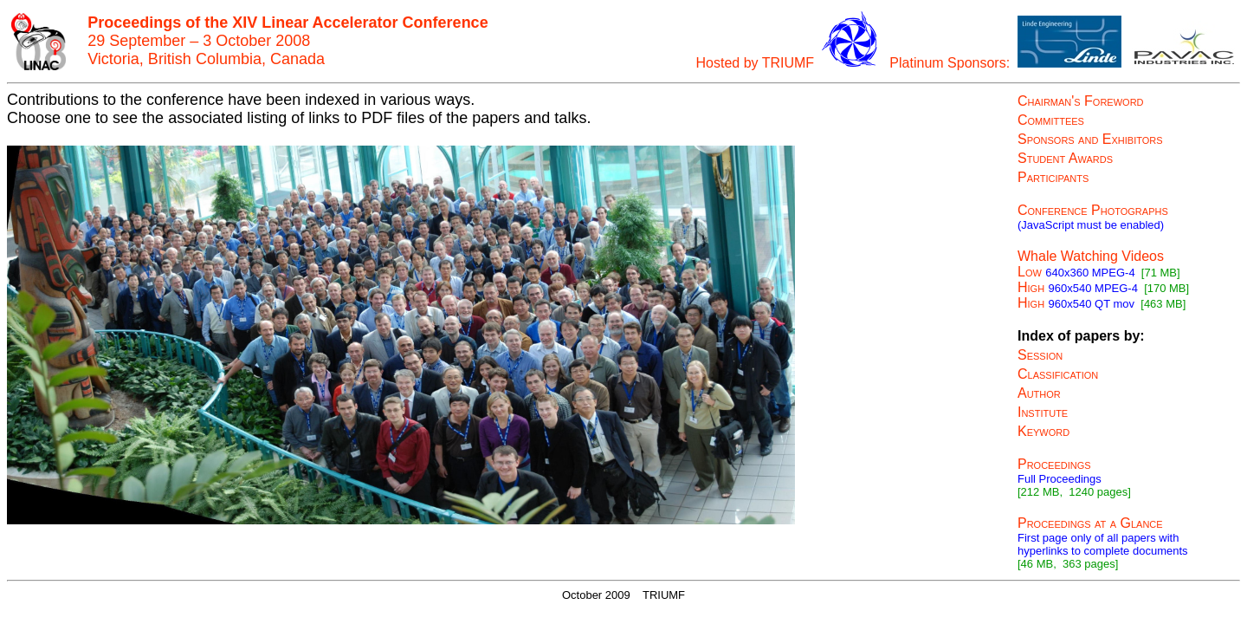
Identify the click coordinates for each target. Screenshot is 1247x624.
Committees (1051, 120)
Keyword (1043, 431)
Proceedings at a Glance (1090, 523)
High (1031, 287)
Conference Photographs (1093, 210)
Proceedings (1054, 464)
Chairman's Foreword (1081, 101)
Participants (1053, 177)
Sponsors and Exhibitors (1090, 139)
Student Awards (1065, 158)
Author (1039, 393)
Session (1040, 355)
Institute (1043, 412)
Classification (1058, 374)
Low (1030, 271)
